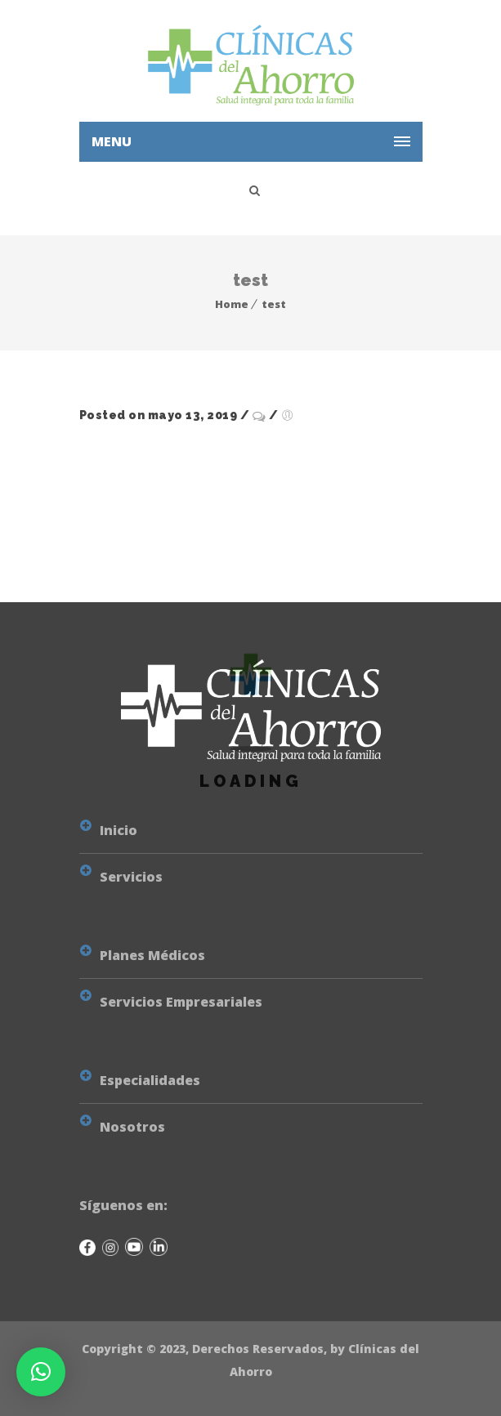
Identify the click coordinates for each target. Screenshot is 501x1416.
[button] (40, 1371)
